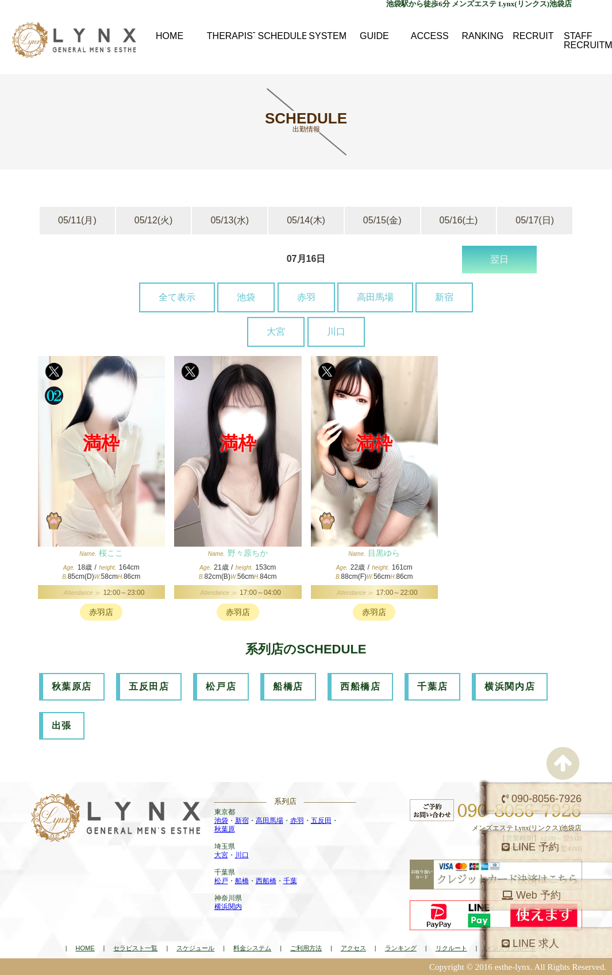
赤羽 (306, 297)
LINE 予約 (530, 847)
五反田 (321, 821)
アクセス (353, 948)
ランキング (401, 948)
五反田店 (149, 686)
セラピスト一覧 (135, 948)
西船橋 (266, 881)
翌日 (499, 259)
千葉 (290, 881)
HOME (85, 948)
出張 (62, 725)
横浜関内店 (509, 686)
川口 (336, 331)
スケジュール (195, 948)
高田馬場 (375, 297)
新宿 (444, 297)
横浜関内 (228, 907)
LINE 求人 (530, 943)
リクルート (451, 948)
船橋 (242, 881)
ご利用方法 (306, 948)
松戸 (221, 881)
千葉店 (432, 686)
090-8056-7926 (542, 798)
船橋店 (288, 686)
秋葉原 (224, 829)
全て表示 (177, 297)
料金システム (252, 948)
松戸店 (221, 686)
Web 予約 (531, 895)
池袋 (246, 297)
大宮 (276, 331)
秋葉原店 (72, 686)
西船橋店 (360, 686)
